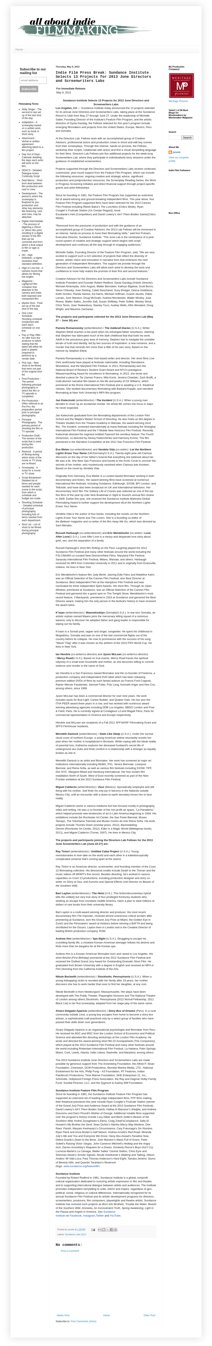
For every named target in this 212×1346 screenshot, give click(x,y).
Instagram (89, 1215)
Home (19, 49)
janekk (176, 152)
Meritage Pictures (178, 101)
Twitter (100, 1215)
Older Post (149, 1315)
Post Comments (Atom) (83, 1321)
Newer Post (63, 1315)
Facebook (76, 1215)
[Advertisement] (106, 1283)
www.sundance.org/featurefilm (81, 1166)
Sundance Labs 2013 (75, 1234)
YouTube (115, 1215)
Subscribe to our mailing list (33, 71)
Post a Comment (70, 1251)
